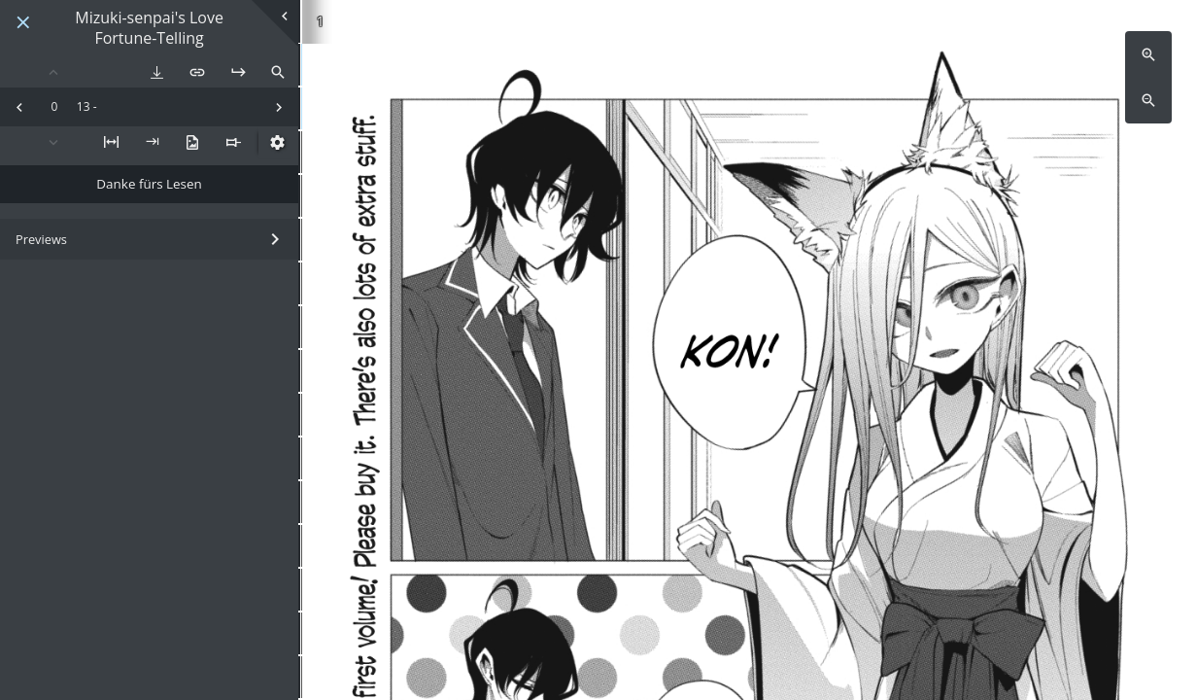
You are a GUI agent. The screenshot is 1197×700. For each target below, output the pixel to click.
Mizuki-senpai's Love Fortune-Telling (149, 28)
